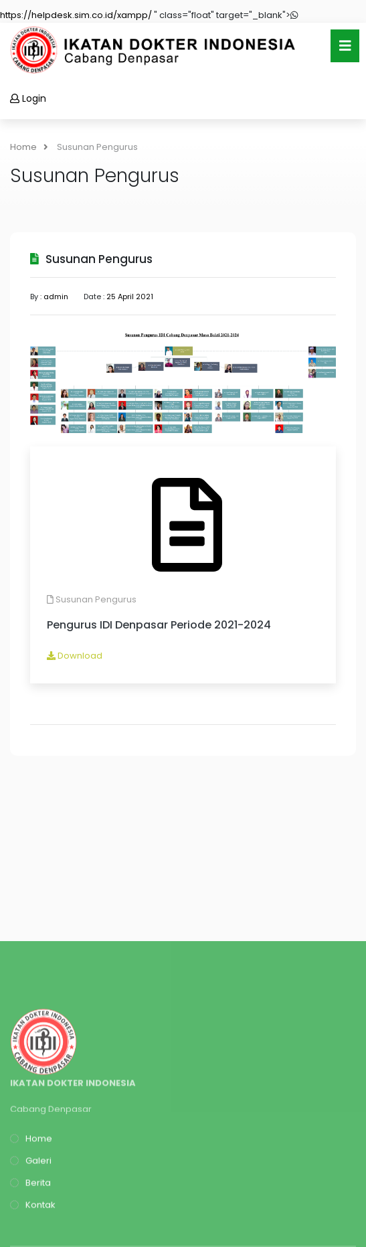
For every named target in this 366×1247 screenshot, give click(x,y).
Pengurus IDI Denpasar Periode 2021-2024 (159, 625)
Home (29, 147)
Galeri (31, 1222)
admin (55, 296)
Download (74, 655)
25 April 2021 (129, 296)
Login (28, 98)
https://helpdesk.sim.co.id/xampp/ (76, 15)
